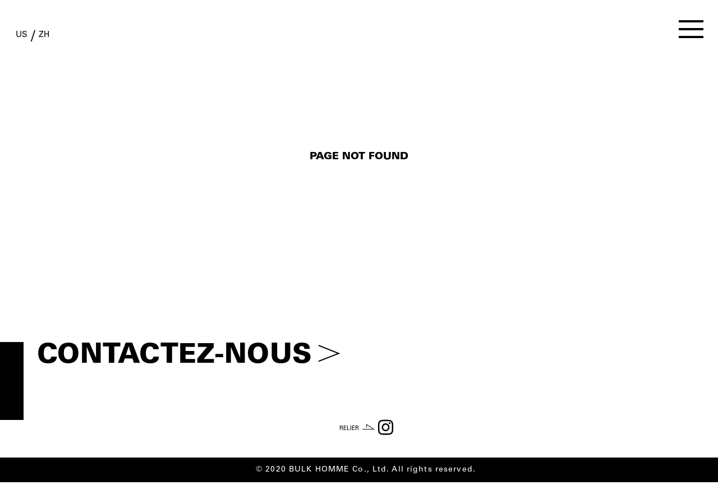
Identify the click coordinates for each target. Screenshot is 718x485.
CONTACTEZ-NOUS (188, 356)
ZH (70, 38)
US (30, 38)
